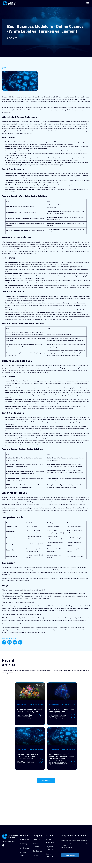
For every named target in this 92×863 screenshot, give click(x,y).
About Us (37, 839)
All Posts (6, 68)
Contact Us (37, 851)
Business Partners (49, 855)
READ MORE (46, 780)
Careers (36, 855)
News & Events (36, 845)
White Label (25, 839)
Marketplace (25, 848)
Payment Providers (50, 848)
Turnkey (23, 843)
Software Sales (23, 854)
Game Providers (50, 841)
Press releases (22, 704)
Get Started (70, 855)
